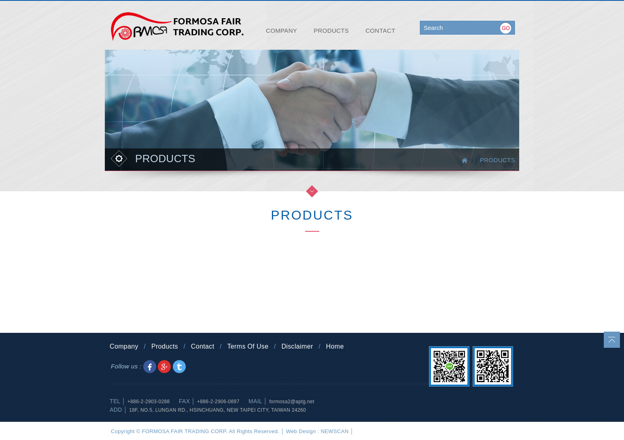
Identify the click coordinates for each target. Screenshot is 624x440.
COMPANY (281, 30)
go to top (612, 340)
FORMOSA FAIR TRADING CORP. (177, 26)
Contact (202, 346)
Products (164, 346)
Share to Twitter (179, 366)
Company (124, 346)
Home (335, 346)
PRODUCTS (331, 30)
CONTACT (380, 30)
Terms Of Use (247, 346)
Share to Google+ (164, 366)
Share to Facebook (149, 366)
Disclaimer (297, 346)
